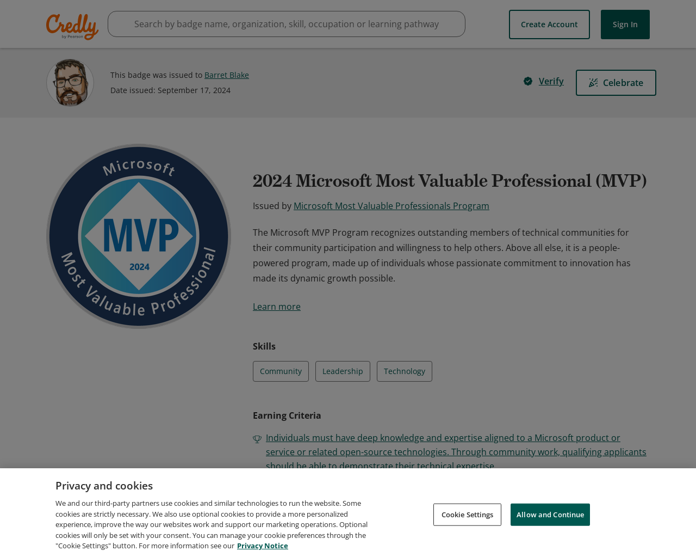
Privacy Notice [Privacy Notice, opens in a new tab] (262, 545)
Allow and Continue (550, 514)
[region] (348, 512)
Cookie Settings (468, 514)
